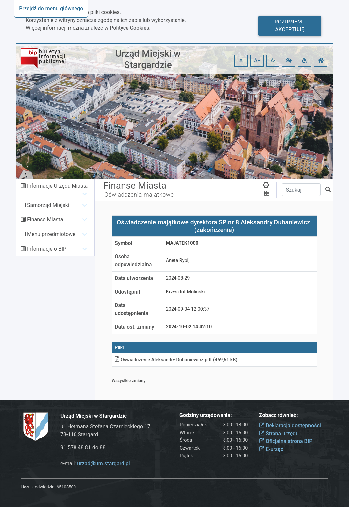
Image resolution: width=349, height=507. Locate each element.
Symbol (123, 243)
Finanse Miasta (45, 219)
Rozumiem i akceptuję (290, 26)
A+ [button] (257, 60)
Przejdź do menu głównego (51, 8)
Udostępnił (127, 292)
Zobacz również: (278, 415)
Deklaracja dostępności (290, 425)
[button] (288, 61)
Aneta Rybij (178, 260)
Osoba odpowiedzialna (133, 261)
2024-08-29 (178, 278)
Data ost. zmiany (134, 327)
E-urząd (271, 449)
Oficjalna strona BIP (285, 441)
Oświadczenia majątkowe (139, 194)
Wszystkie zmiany (129, 380)
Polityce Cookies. (130, 28)
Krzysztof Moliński (185, 292)
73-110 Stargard (79, 434)
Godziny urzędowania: (205, 415)
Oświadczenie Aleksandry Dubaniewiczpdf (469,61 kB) (176, 360)
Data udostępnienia (131, 309)
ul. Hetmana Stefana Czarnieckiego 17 (105, 426)
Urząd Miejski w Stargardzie (148, 59)
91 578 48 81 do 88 (83, 447)
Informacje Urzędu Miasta (57, 186)
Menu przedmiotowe (51, 234)
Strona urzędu (279, 433)
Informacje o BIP (46, 249)
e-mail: (95, 463)
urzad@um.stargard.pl (103, 463)
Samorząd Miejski (48, 205)
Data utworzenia (134, 278)
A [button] (241, 60)
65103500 (66, 486)
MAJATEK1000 (182, 243)
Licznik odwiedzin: (38, 486)
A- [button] (273, 60)
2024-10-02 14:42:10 (189, 327)
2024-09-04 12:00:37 (188, 309)
